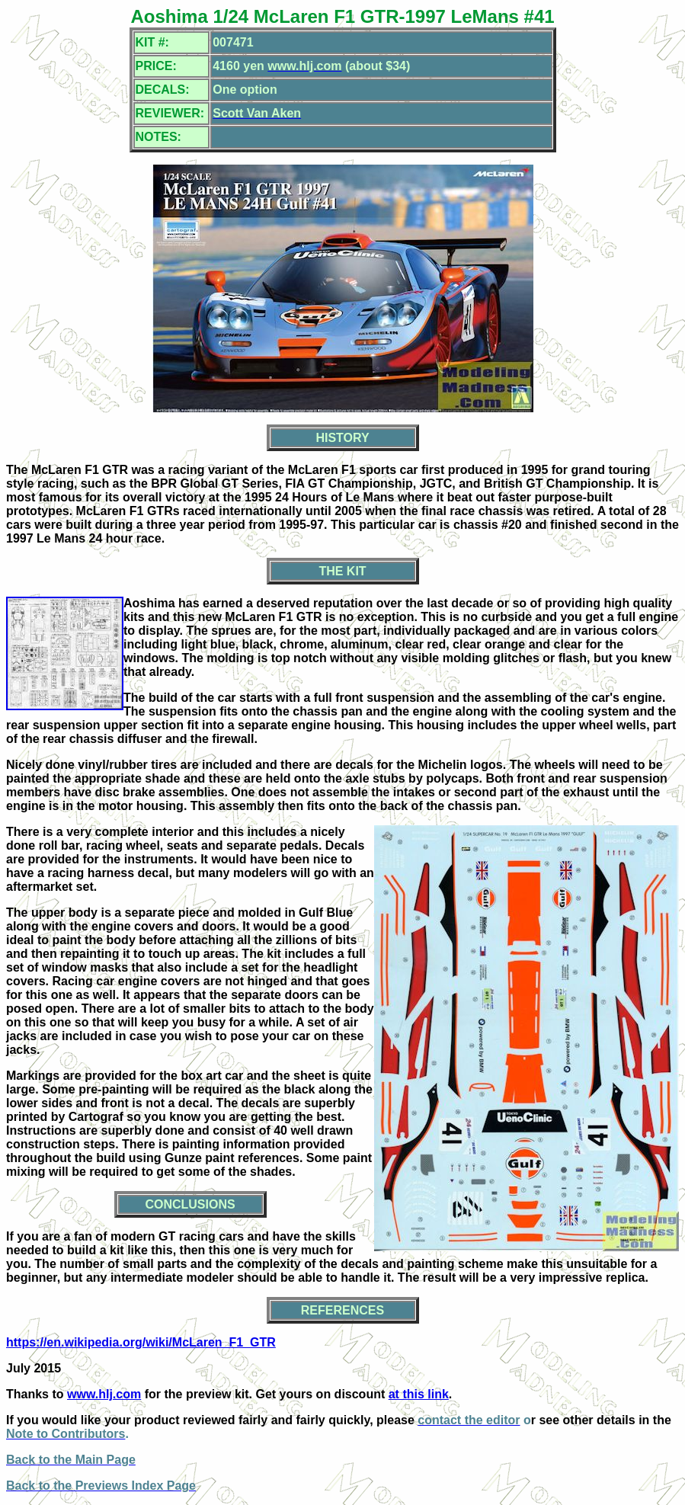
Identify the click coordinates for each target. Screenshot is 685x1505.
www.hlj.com (104, 1394)
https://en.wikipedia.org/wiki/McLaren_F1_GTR (141, 1342)
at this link (419, 1394)
